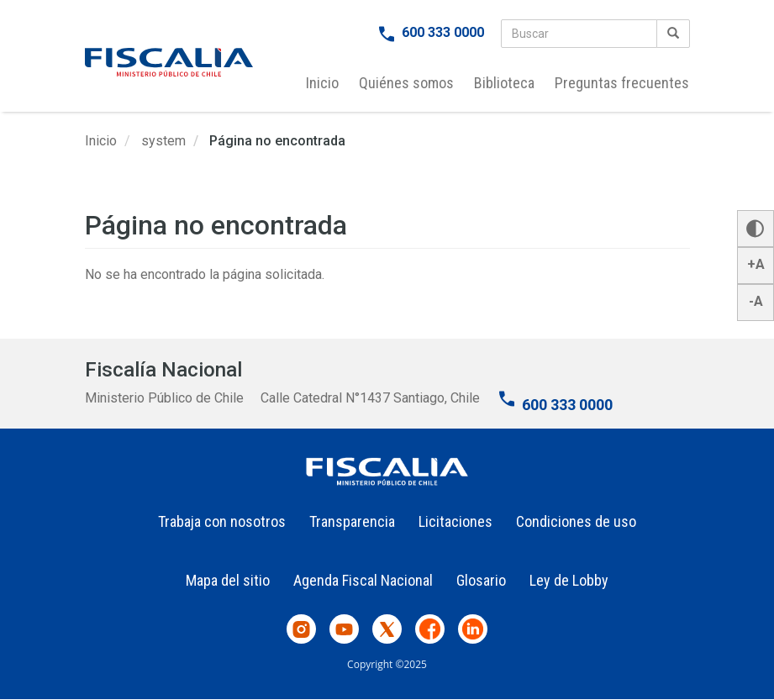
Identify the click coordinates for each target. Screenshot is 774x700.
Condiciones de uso (576, 521)
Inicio (322, 83)
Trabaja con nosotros (222, 521)
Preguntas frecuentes (622, 83)
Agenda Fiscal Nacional (363, 580)
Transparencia (352, 521)
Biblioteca (504, 83)
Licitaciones (455, 521)
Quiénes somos (406, 83)
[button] (755, 228)
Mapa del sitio (228, 580)
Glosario (481, 580)
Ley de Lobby (568, 580)
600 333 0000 (443, 32)
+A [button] (756, 264)
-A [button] (756, 301)
